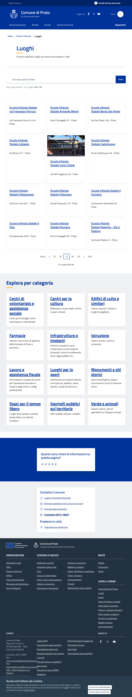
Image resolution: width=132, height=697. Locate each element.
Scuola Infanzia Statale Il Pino (24, 225)
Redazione (41, 674)
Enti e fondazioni (13, 588)
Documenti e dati (13, 562)
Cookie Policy (29, 690)
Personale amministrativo (17, 584)
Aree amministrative (15, 579)
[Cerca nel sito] (120, 14)
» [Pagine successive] (83, 256)
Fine (90, 256)
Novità (101, 555)
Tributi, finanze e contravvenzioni (75, 577)
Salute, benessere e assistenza (81, 571)
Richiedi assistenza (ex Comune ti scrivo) (50, 655)
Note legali (72, 649)
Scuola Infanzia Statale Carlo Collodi (62, 163)
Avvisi (100, 571)
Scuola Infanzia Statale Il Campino (106, 192)
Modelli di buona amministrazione (105, 624)
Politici (9, 575)
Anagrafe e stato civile (46, 567)
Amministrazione (15, 555)
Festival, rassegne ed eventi (110, 610)
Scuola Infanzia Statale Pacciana (60, 225)
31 (54, 256)
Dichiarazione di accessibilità (80, 653)
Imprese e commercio (77, 562)
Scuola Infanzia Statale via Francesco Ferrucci (23, 109)
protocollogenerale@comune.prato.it (21, 666)
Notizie (101, 562)
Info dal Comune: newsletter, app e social (49, 663)
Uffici (8, 567)
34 (72, 256)
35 (78, 256)
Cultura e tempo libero (46, 575)
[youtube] (97, 14)
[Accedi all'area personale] (107, 3)
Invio (120, 79)
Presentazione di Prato (108, 589)
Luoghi (101, 593)
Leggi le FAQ (42, 640)
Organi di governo (14, 571)
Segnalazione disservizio (47, 649)
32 (60, 256)
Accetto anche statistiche (99, 692)
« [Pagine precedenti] (49, 256)
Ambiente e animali (45, 562)
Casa (39, 571)
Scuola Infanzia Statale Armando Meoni (64, 109)
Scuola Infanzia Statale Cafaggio (19, 142)
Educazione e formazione (47, 588)
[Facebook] (87, 14)
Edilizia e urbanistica (46, 584)
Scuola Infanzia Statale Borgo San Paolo (105, 109)
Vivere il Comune (23, 36)
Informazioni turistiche (108, 605)
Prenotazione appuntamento (49, 645)
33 (66, 256)
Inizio (42, 256)
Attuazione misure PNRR (48, 670)
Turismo (71, 583)
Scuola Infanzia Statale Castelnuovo (103, 142)
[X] (92, 14)
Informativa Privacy (76, 645)
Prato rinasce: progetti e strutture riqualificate (108, 616)
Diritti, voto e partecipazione (49, 579)
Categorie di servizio (47, 555)
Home (10, 36)
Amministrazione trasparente (80, 640)
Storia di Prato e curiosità (109, 601)
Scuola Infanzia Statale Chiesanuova (21, 192)
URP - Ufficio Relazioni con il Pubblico (18, 671)
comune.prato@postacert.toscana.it (21, 660)
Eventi (101, 597)
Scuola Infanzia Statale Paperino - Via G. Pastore (105, 227)
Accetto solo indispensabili (100, 687)
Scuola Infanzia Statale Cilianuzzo (61, 192)
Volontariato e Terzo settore (80, 588)
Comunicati (103, 567)
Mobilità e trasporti (76, 567)
